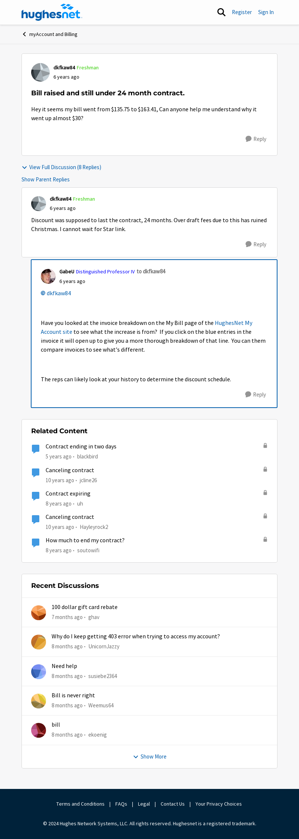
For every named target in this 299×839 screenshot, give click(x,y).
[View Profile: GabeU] (48, 276)
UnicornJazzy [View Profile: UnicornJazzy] (103, 646)
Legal (144, 803)
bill (56, 724)
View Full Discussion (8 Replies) (61, 167)
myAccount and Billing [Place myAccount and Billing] (50, 34)
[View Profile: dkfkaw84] (40, 72)
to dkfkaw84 (151, 271)
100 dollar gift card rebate (85, 607)
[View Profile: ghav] (38, 612)
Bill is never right (73, 695)
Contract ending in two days (81, 446)
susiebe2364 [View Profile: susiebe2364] (102, 676)
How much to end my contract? (85, 540)
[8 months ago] (67, 646)
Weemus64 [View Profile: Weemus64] (101, 705)
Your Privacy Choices (219, 803)
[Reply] (256, 139)
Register (242, 12)
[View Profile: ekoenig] (38, 730)
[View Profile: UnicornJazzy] (38, 642)
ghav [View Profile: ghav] (93, 617)
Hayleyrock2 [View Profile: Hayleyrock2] (94, 526)
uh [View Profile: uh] (80, 503)
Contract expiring (68, 493)
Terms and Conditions (80, 803)
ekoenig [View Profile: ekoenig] (97, 734)
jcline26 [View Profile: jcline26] (88, 479)
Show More (150, 756)
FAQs (121, 803)
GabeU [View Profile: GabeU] (66, 271)
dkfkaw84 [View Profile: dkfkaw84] (64, 67)
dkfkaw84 (59, 293)
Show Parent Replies (46, 179)
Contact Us (173, 803)
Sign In (266, 12)
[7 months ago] (67, 617)
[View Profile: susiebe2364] (38, 671)
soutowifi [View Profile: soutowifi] (88, 550)
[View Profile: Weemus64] (38, 701)
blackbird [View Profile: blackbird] (87, 456)
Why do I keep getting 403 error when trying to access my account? (136, 636)
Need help (64, 666)
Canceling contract (70, 470)
